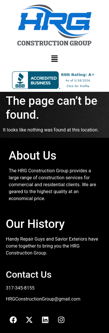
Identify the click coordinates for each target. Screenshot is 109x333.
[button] (54, 59)
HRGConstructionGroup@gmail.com (43, 299)
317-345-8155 (20, 288)
